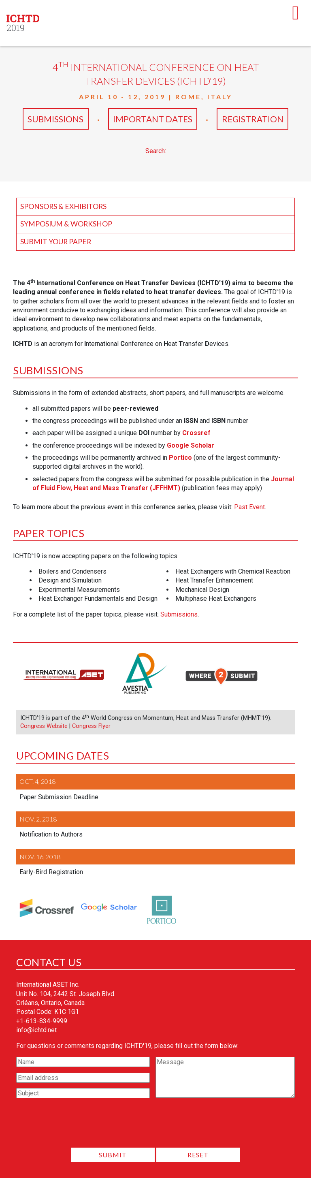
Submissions (56, 119)
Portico (180, 457)
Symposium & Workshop (66, 224)
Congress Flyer (91, 726)
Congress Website (44, 726)
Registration (252, 119)
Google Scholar (190, 445)
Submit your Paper (55, 241)
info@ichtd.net (36, 1030)
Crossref (196, 433)
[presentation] (155, 1125)
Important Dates (153, 119)
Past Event (249, 507)
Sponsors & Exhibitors (63, 206)
